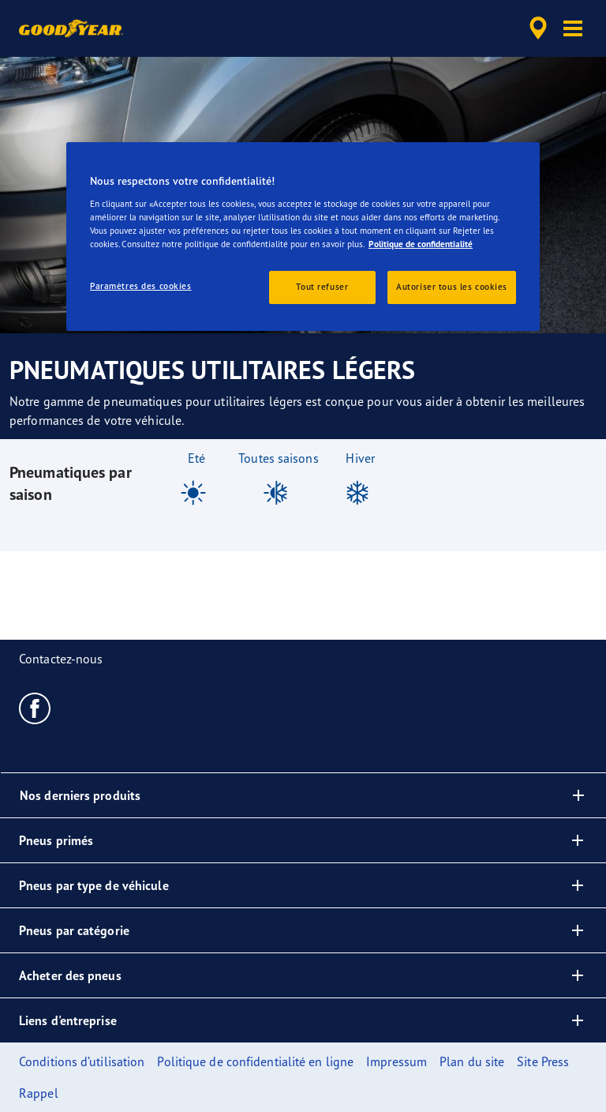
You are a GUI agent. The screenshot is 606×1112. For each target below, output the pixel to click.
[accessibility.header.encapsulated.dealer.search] (535, 28)
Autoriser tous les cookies (451, 286)
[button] (573, 28)
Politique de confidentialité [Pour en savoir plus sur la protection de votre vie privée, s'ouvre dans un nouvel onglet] (420, 244)
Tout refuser (322, 286)
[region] (303, 236)
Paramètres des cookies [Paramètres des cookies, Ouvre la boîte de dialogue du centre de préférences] (141, 285)
